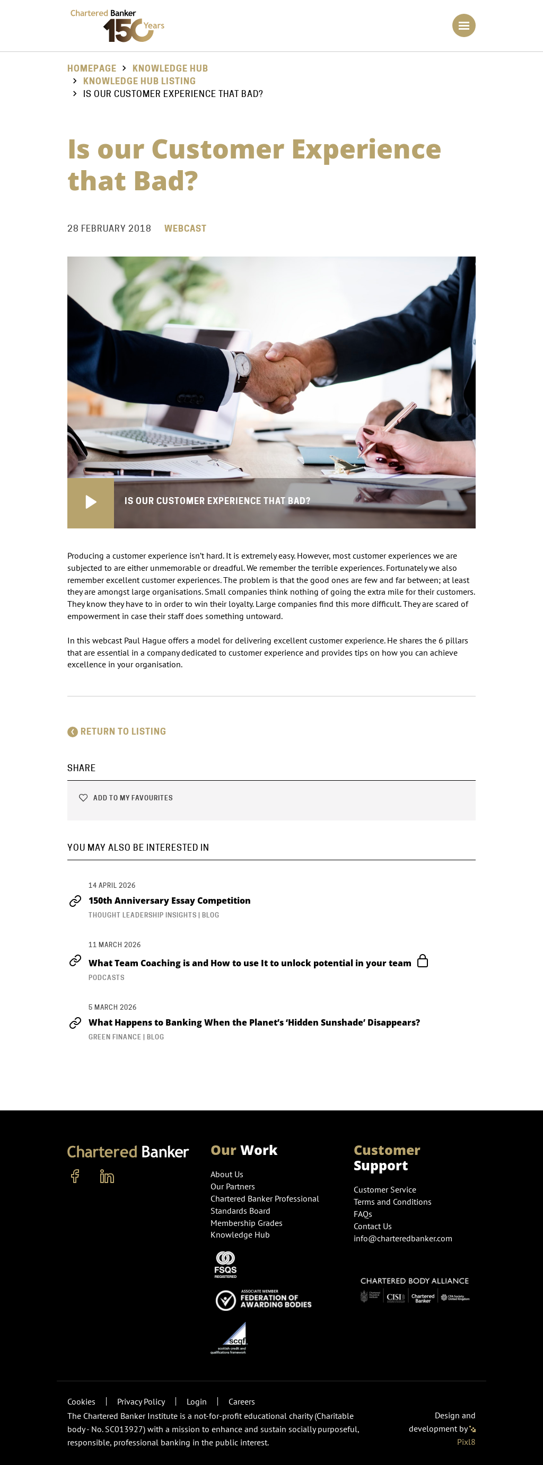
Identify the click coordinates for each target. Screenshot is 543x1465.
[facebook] (75, 1176)
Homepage (92, 69)
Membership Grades (247, 1222)
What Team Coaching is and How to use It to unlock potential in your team (247, 961)
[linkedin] (107, 1176)
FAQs (363, 1213)
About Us (227, 1174)
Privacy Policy (141, 1401)
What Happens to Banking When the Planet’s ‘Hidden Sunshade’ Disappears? (244, 1022)
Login (197, 1401)
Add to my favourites (125, 798)
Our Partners (233, 1186)
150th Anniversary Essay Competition (159, 900)
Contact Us (373, 1226)
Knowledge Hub (170, 69)
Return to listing (117, 732)
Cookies (81, 1401)
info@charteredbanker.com (404, 1238)
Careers (242, 1401)
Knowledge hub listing (139, 81)
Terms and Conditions (393, 1201)
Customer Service (385, 1189)
